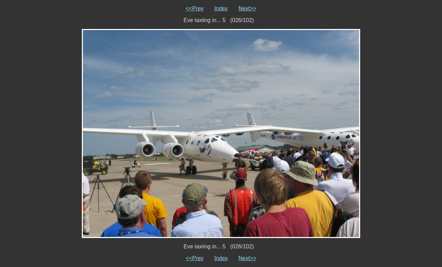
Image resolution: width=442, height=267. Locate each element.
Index (221, 8)
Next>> (248, 8)
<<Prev (195, 8)
